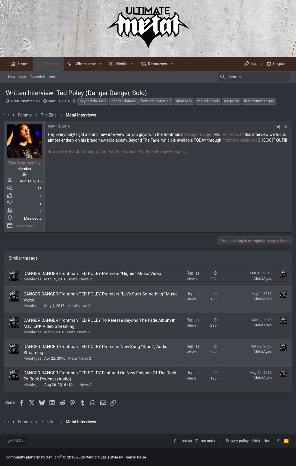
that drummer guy (259, 101)
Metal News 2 (82, 279)
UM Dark (17, 441)
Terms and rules (208, 441)
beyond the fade (92, 101)
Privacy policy (237, 441)
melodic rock (208, 101)
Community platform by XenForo (56, 457)
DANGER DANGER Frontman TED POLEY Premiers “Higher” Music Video (93, 273)
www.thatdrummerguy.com (39, 226)
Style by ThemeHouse (128, 457)
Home (268, 441)
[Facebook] (287, 457)
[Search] (254, 77)
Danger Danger (200, 134)
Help (256, 441)
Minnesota (34, 218)
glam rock (184, 101)
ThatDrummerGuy (25, 101)
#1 (285, 127)
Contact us (183, 441)
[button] (100, 64)
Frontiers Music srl (240, 140)
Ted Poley (231, 134)
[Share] (277, 127)
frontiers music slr (155, 101)
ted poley (231, 101)
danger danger (123, 101)
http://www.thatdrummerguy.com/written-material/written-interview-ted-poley (118, 157)
